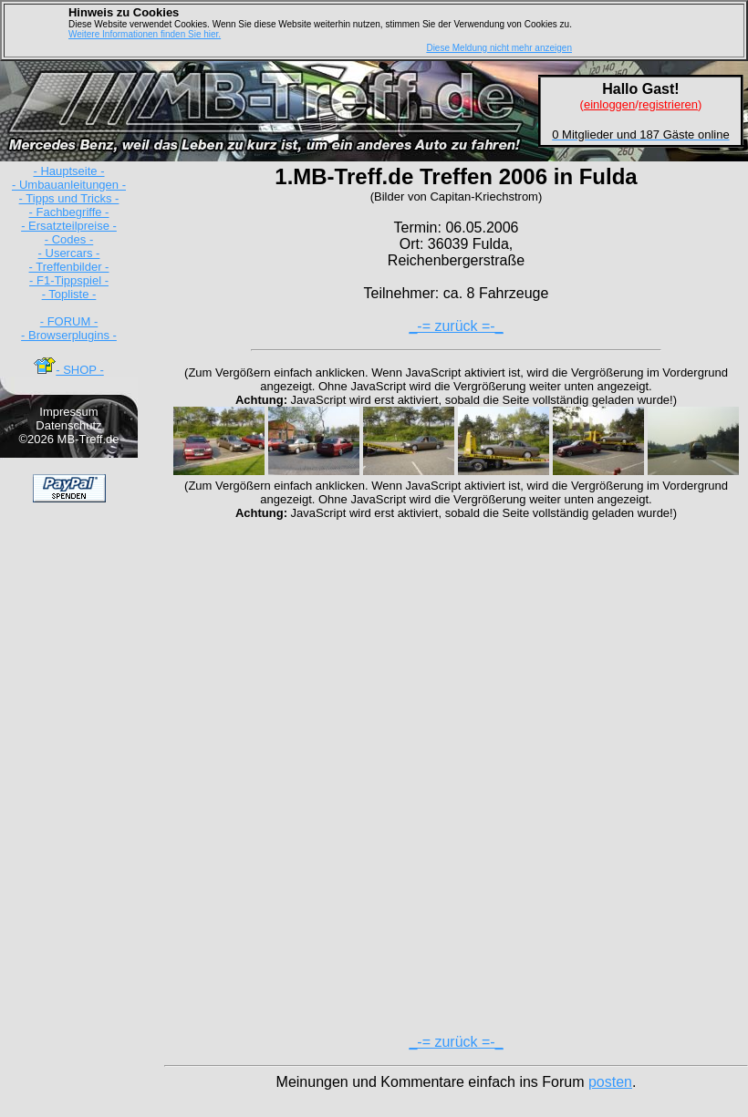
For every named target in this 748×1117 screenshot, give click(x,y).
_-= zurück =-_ (456, 326)
